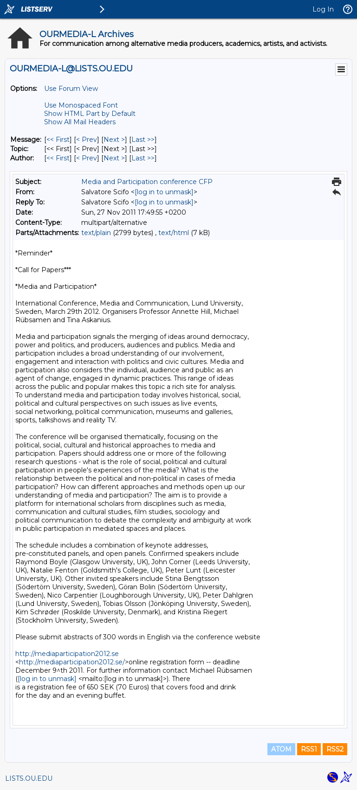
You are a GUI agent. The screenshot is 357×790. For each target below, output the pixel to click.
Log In (323, 9)
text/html (173, 233)
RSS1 (309, 749)
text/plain (96, 233)
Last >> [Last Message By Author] (143, 158)
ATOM (281, 749)
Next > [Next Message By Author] (114, 158)
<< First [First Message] (58, 139)
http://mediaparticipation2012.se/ (72, 662)
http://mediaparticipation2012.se (67, 654)
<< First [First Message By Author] (58, 158)
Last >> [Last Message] (143, 139)
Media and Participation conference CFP (147, 182)
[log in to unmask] (164, 192)
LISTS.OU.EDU (28, 778)
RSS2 (335, 749)
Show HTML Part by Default (90, 113)
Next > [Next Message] (114, 139)
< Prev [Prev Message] (86, 139)
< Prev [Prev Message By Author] (86, 158)
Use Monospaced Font (81, 105)
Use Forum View (71, 88)
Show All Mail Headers (80, 122)
